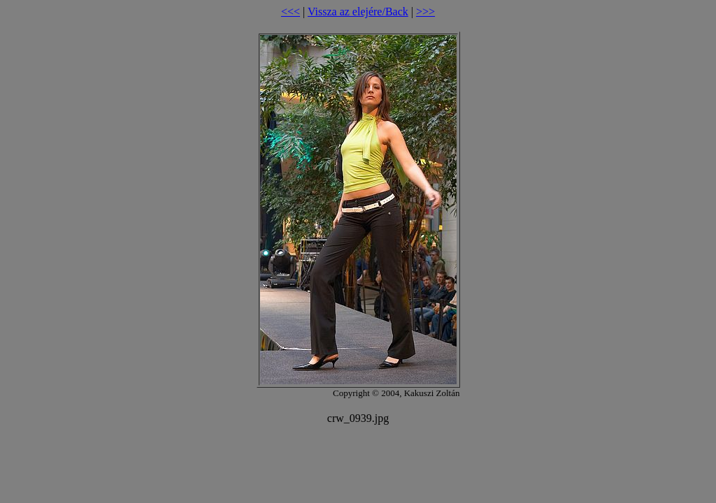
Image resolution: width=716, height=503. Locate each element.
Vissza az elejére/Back (358, 11)
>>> (425, 11)
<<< (290, 11)
